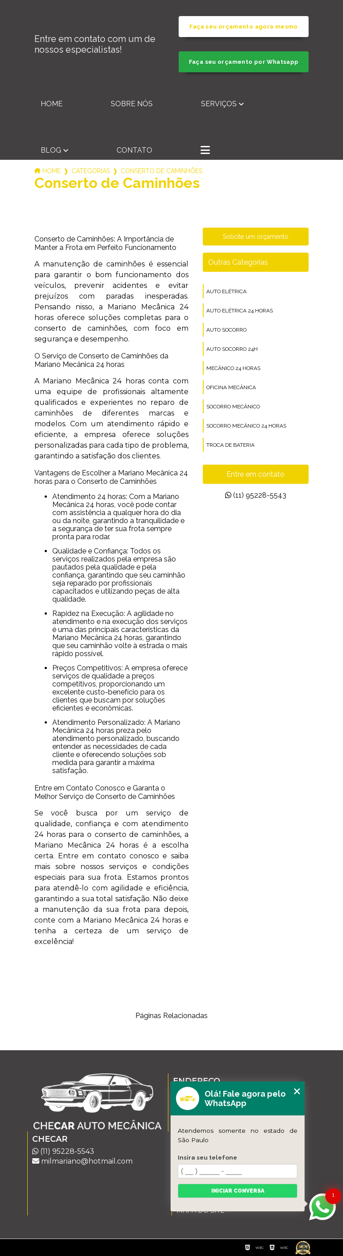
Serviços (219, 104)
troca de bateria (230, 445)
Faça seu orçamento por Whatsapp (244, 61)
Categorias (90, 171)
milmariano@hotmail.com (82, 1161)
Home (52, 104)
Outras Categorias (238, 262)
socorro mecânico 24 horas (246, 426)
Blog (51, 150)
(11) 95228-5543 (255, 495)
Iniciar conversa (237, 1191)
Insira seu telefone (207, 1157)
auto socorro (226, 330)
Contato (134, 150)
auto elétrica (226, 291)
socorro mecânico (233, 406)
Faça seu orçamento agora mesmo (243, 26)
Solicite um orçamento (256, 236)
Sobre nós (132, 104)
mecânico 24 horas (233, 368)
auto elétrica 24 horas (239, 311)
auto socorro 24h (232, 349)
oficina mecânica (231, 387)
